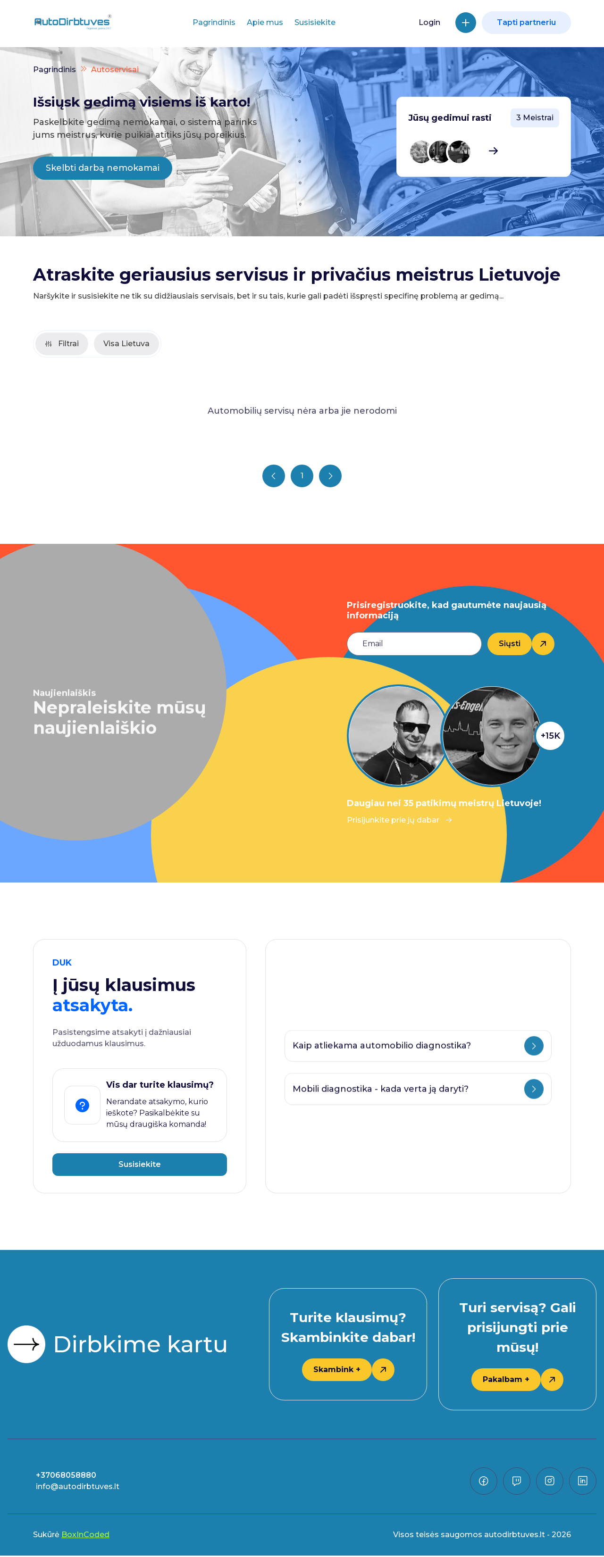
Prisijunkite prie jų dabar (400, 821)
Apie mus (265, 22)
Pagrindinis (214, 22)
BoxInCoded (85, 1536)
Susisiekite (315, 22)
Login (429, 22)
